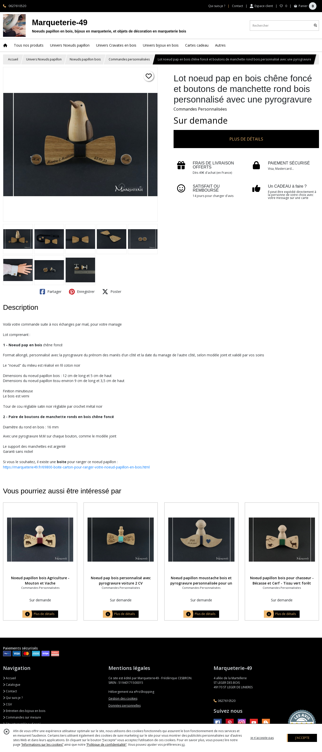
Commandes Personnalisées (200, 109)
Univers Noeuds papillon (44, 59)
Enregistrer (82, 292)
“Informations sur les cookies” (42, 744)
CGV (7, 704)
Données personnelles (124, 705)
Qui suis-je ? (13, 698)
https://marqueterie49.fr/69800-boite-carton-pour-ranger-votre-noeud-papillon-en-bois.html (76, 467)
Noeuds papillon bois (85, 59)
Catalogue (11, 684)
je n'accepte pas (262, 738)
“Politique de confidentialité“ (106, 744)
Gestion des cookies (122, 698)
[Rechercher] (315, 25)
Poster (111, 292)
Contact (237, 6)
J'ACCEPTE (302, 738)
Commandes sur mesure (22, 717)
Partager (50, 292)
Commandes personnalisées (129, 59)
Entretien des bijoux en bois (24, 711)
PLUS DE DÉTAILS (246, 139)
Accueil (13, 59)
